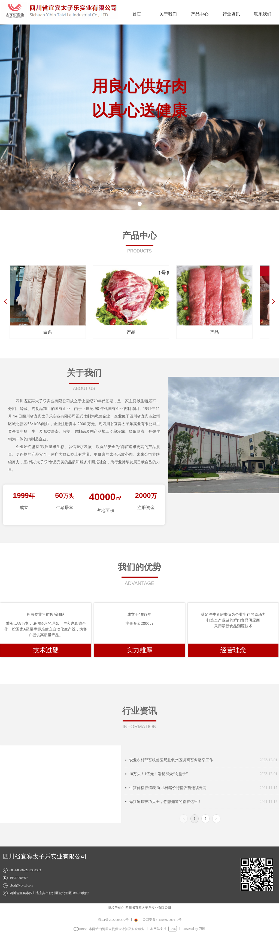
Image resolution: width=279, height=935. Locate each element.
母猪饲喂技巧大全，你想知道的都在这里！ (165, 802)
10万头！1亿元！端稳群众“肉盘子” (158, 774)
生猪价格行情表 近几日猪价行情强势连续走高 (168, 788)
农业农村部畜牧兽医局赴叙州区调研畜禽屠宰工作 (171, 760)
